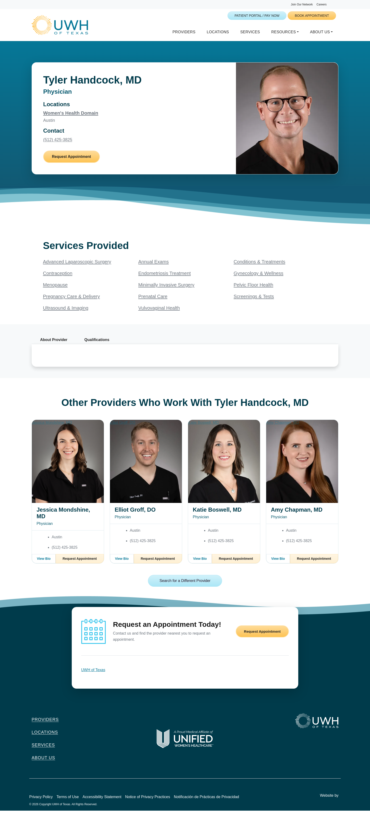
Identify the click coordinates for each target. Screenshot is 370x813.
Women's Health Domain (70, 115)
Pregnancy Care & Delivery (71, 298)
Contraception (57, 275)
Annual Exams (153, 264)
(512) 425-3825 (57, 142)
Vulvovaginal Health (159, 310)
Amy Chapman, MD (297, 512)
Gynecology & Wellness (258, 275)
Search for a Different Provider (185, 583)
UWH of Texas (93, 672)
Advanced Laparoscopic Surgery (77, 264)
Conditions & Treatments (259, 264)
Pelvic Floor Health (253, 287)
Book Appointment (312, 15)
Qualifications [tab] (96, 342)
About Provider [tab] (53, 342)
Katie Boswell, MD (217, 512)
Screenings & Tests (254, 298)
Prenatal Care (152, 298)
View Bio (43, 561)
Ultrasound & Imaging (65, 310)
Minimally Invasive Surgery (166, 287)
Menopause (55, 287)
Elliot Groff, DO (135, 512)
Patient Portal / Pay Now (257, 15)
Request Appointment (71, 159)
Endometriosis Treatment (164, 275)
